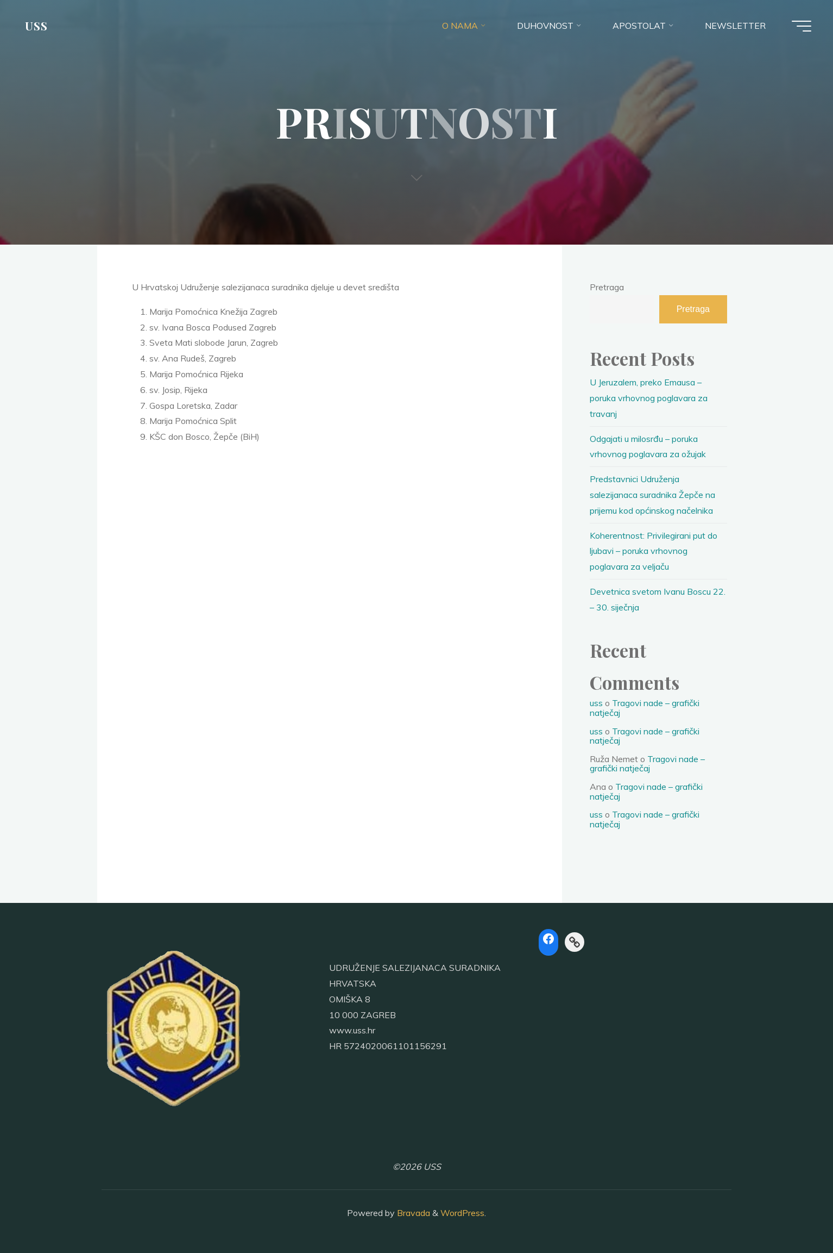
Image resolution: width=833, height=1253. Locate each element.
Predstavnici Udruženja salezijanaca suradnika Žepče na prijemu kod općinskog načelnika (652, 494)
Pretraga (607, 287)
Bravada (412, 1212)
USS (36, 25)
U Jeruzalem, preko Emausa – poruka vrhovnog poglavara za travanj (649, 398)
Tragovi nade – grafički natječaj (644, 707)
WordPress (462, 1212)
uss (596, 702)
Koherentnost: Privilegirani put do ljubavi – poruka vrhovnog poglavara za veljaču (653, 551)
